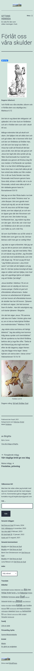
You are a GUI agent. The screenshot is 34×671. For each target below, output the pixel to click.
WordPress (13, 663)
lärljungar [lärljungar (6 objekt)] (3, 608)
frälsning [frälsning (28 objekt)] (23, 593)
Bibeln (3, 643)
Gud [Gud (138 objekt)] (22, 596)
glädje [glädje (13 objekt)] (18, 597)
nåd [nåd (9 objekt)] (18, 608)
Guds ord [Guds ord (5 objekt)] (27, 597)
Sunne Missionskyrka (9, 634)
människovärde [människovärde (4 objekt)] (13, 608)
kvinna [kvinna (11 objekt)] (14, 605)
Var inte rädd (6, 531)
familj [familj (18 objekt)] (13, 593)
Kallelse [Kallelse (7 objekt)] (3, 605)
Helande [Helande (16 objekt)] (4, 601)
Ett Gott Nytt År (6, 534)
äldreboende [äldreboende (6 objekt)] (11, 617)
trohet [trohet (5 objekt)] (5, 614)
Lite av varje (5, 626)
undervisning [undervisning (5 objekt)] (15, 614)
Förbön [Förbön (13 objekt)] (30, 593)
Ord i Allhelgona (7, 528)
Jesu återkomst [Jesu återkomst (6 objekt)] (27, 601)
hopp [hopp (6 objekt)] (13, 601)
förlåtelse (8, 424)
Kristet (22, 422)
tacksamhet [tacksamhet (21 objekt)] (26, 611)
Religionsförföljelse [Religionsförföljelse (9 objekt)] (24, 608)
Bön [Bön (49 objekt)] (25, 589)
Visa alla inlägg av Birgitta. (9, 444)
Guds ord (4, 538)
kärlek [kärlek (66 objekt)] (19, 605)
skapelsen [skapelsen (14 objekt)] (11, 611)
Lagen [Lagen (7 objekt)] (24, 605)
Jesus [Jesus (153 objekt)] (18, 600)
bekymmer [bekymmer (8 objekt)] (17, 589)
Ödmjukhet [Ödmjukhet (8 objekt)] (4, 617)
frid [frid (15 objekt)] (18, 593)
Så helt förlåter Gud (20, 403)
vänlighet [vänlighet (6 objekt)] (24, 614)
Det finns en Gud (7, 525)
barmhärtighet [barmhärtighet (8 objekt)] (5, 589)
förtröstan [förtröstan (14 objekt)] (12, 597)
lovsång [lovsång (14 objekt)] (29, 605)
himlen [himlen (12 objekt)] (10, 601)
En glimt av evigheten (9, 647)
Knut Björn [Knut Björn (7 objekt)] (8, 605)
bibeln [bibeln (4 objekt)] (22, 589)
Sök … (3, 501)
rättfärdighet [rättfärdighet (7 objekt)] (4, 611)
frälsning (16, 422)
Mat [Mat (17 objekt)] (8, 608)
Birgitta (4, 546)
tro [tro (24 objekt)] (2, 614)
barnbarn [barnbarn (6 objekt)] (12, 589)
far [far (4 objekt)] (16, 593)
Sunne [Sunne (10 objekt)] (17, 611)
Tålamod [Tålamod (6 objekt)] (9, 614)
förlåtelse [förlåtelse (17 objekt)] (4, 597)
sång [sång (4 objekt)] (21, 611)
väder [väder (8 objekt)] (19, 614)
